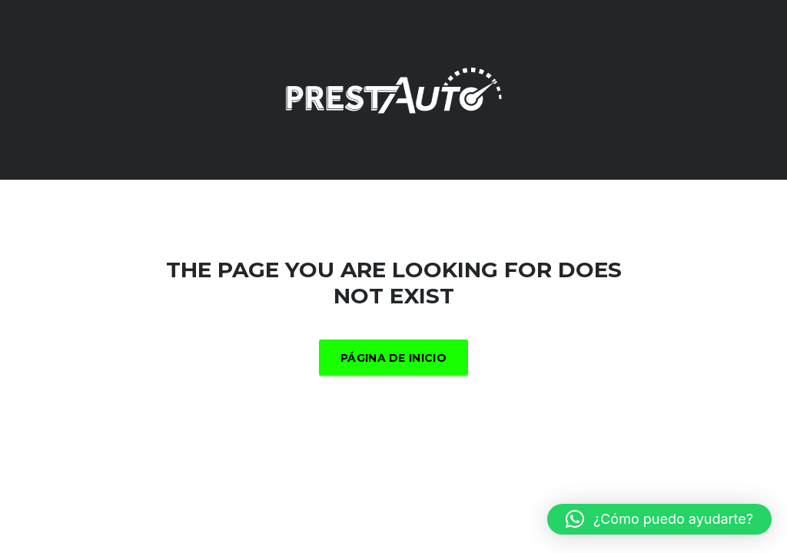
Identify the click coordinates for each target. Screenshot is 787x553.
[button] (659, 519)
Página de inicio (393, 358)
